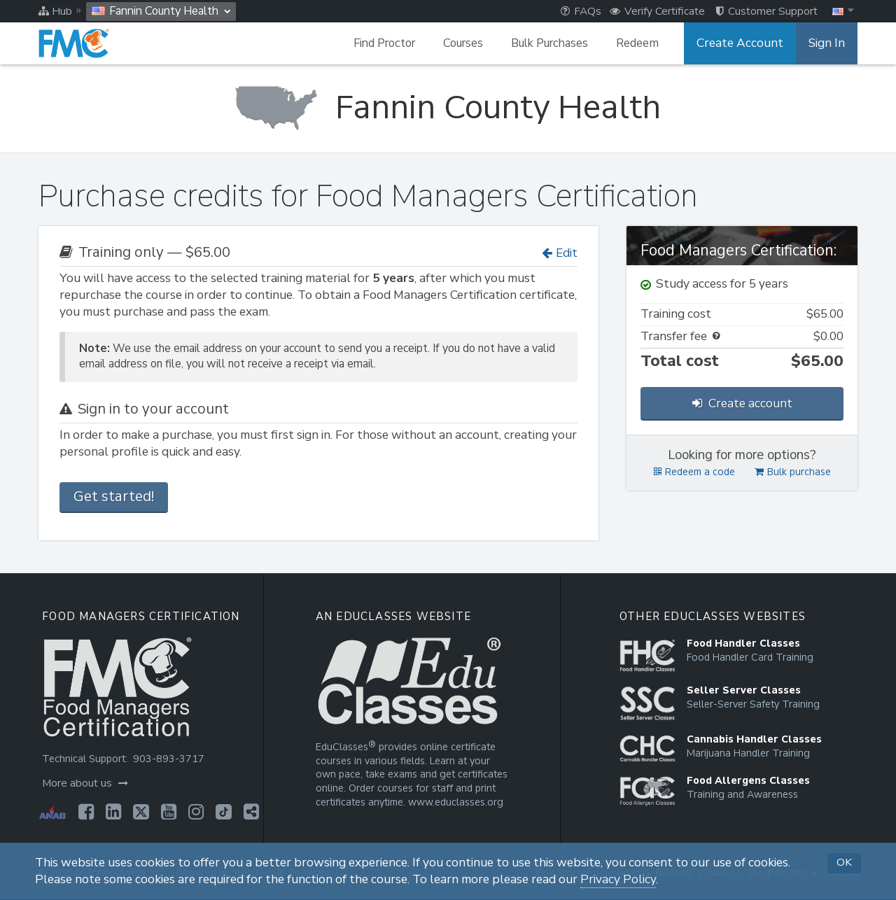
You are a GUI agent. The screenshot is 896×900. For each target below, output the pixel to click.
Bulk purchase (793, 472)
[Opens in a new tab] (84, 812)
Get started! (114, 496)
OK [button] (844, 862)
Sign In (828, 43)
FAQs (581, 11)
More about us (84, 783)
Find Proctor (393, 43)
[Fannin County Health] (448, 107)
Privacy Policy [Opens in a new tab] (618, 879)
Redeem (646, 43)
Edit (560, 253)
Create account (742, 403)
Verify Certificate (657, 11)
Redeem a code (694, 472)
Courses (472, 43)
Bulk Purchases (558, 43)
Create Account (745, 43)
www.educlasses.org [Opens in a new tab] (454, 802)
